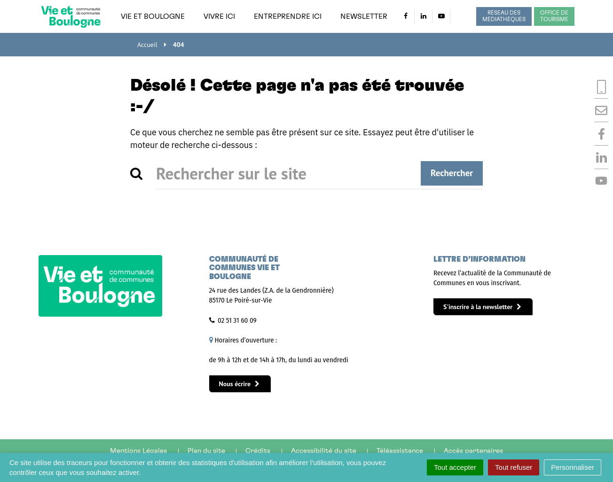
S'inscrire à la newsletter (482, 307)
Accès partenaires (473, 450)
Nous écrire (239, 384)
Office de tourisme (554, 16)
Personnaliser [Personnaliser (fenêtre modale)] (572, 467)
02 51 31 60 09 (237, 320)
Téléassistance (400, 450)
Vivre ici (219, 16)
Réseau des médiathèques (504, 16)
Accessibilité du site (323, 450)
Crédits (257, 450)
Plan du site (206, 450)
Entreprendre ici (288, 16)
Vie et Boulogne (153, 16)
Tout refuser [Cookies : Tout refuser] (513, 467)
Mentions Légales (138, 450)
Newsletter (363, 16)
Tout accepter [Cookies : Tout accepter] (455, 467)
